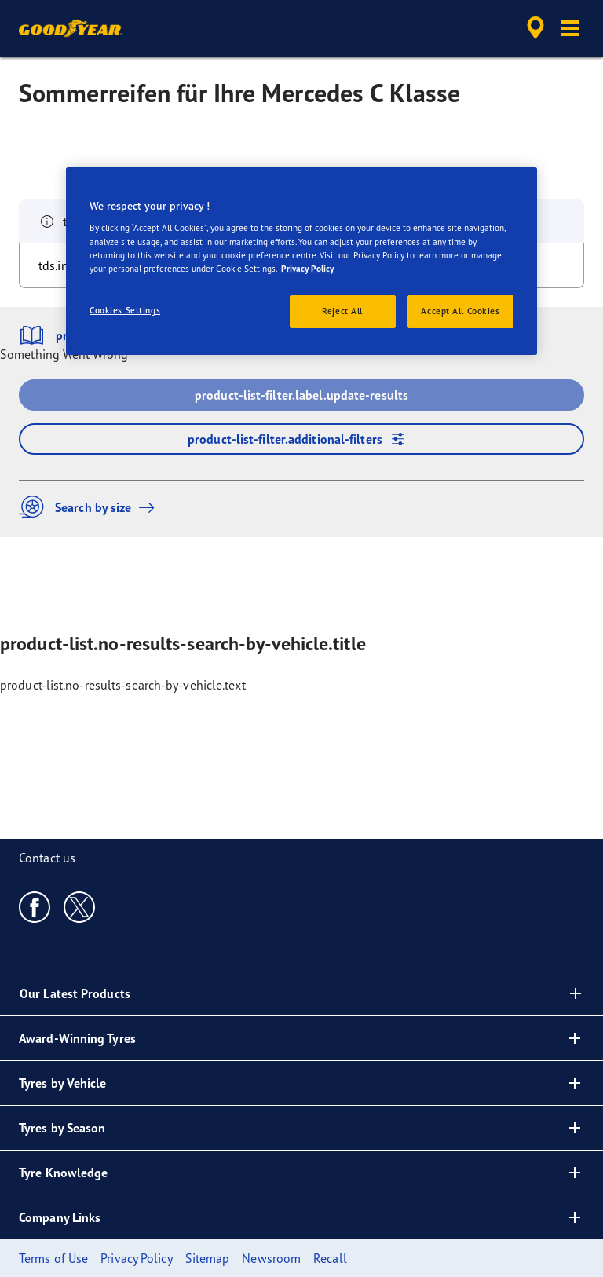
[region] (301, 261)
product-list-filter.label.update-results (301, 395)
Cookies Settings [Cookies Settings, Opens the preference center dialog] (125, 310)
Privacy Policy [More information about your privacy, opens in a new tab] (307, 268)
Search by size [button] (90, 507)
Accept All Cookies (460, 311)
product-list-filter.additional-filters (301, 439)
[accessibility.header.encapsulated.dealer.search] (533, 28)
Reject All (342, 311)
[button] (570, 28)
